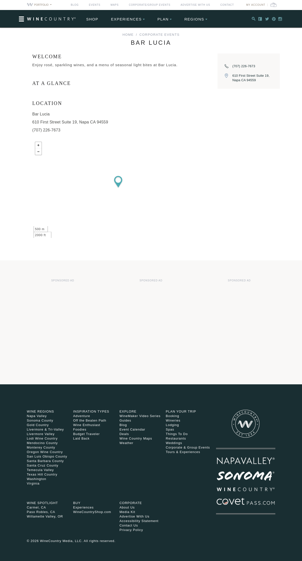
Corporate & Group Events (188, 447)
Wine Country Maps (135, 438)
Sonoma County (40, 420)
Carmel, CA (36, 507)
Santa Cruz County (43, 465)
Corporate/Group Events (149, 4)
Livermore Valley (41, 434)
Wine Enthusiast (86, 425)
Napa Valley (37, 416)
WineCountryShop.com (92, 512)
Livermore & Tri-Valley (45, 429)
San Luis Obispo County (47, 456)
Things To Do (177, 434)
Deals (124, 434)
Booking (172, 416)
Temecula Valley (40, 470)
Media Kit (127, 512)
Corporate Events (160, 34)
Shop (92, 19)
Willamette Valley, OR (45, 516)
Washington (36, 479)
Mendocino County (42, 443)
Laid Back (81, 438)
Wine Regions (40, 411)
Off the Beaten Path (89, 420)
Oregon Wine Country (45, 452)
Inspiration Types (91, 411)
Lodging (172, 425)
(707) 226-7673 (243, 66)
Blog (75, 4)
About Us (127, 507)
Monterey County (41, 447)
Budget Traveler (86, 434)
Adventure (81, 416)
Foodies (79, 429)
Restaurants (176, 438)
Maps (115, 4)
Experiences (126, 19)
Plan (163, 19)
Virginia (33, 483)
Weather (126, 443)
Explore (127, 411)
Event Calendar (132, 429)
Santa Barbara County (45, 461)
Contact (227, 4)
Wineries (173, 420)
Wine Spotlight (42, 503)
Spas (170, 429)
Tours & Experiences (183, 452)
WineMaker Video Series (139, 416)
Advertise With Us (195, 4)
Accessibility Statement (138, 521)
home (128, 34)
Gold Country (38, 425)
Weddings (174, 443)
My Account (255, 4)
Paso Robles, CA (41, 512)
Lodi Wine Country (42, 438)
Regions (194, 19)
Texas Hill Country (42, 474)
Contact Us (128, 525)
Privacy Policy (131, 530)
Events (94, 4)
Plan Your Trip (181, 411)
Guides (125, 420)
